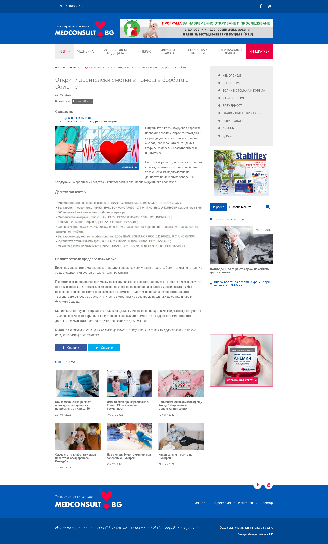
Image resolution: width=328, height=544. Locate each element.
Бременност (232, 105)
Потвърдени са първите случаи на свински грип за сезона (239, 270)
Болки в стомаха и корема (244, 90)
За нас (200, 503)
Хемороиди (232, 75)
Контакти (245, 503)
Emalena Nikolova (83, 101)
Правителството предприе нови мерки (90, 121)
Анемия (229, 128)
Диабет (228, 136)
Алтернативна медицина (115, 51)
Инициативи (260, 51)
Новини (64, 51)
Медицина (85, 51)
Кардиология (233, 98)
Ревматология (234, 120)
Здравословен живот (230, 51)
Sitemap (266, 503)
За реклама (222, 503)
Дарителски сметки (77, 118)
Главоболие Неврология (242, 113)
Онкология (231, 83)
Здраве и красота (168, 51)
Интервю (144, 51)
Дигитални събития (71, 6)
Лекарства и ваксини (198, 51)
